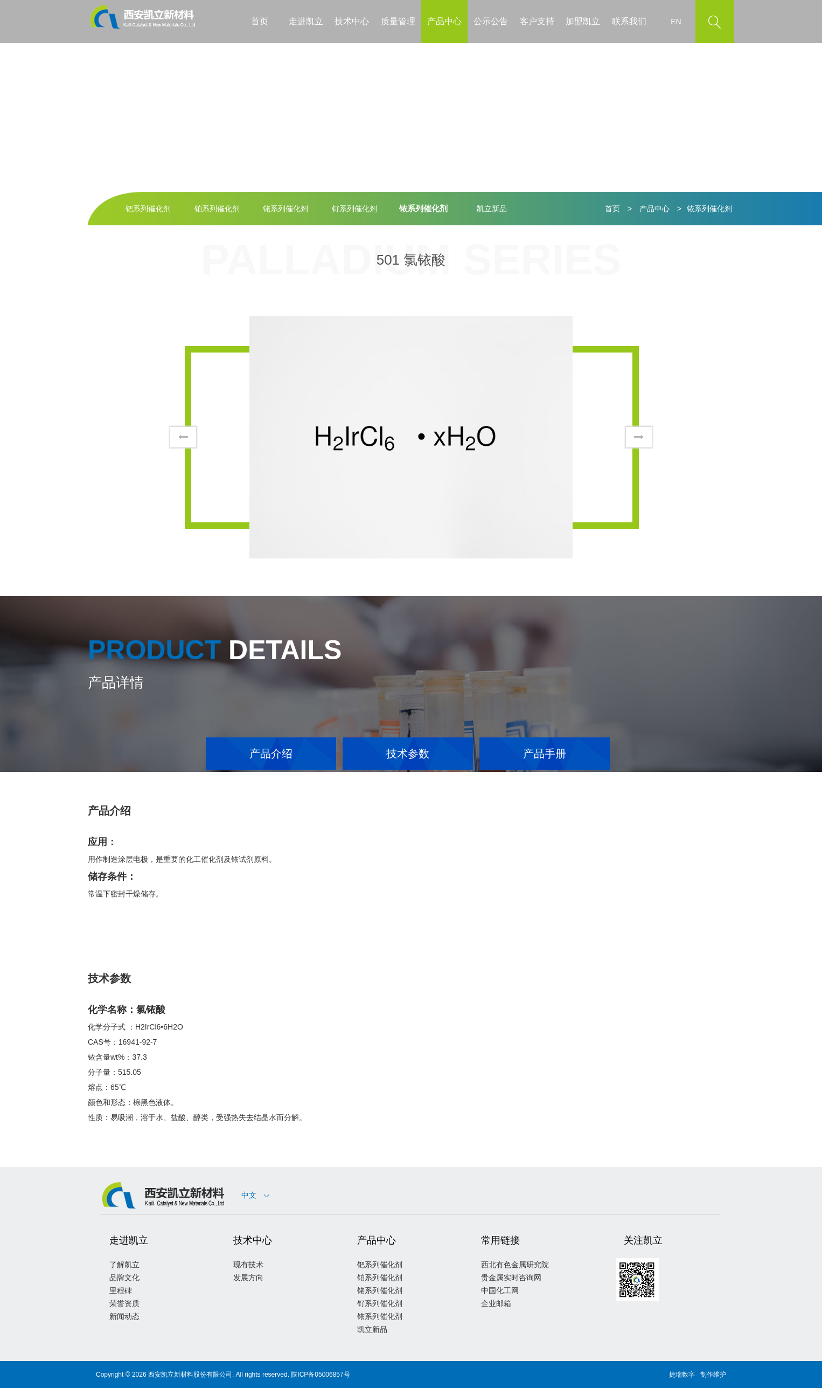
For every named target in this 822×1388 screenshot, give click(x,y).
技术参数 (407, 753)
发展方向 (248, 1277)
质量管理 (398, 21)
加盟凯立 (583, 21)
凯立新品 (492, 208)
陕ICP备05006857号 (320, 1374)
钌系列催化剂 (354, 208)
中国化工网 (500, 1290)
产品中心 (444, 21)
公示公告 (490, 21)
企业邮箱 (496, 1303)
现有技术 (248, 1264)
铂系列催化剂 (217, 208)
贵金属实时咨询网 (511, 1277)
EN (676, 21)
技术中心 (352, 21)
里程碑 (120, 1290)
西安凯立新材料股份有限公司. (191, 1374)
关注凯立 (643, 1240)
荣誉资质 (124, 1303)
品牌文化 (124, 1277)
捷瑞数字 (682, 1374)
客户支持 (537, 21)
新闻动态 (124, 1316)
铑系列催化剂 (285, 208)
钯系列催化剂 (148, 208)
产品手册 (544, 753)
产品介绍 (270, 753)
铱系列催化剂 (423, 208)
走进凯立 (306, 21)
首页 (259, 21)
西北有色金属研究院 (515, 1264)
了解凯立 (124, 1264)
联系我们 (629, 21)
